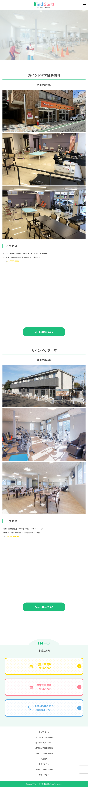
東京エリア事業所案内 (44, 753)
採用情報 (44, 758)
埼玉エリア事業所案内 (44, 748)
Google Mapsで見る (44, 331)
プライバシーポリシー (44, 769)
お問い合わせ (44, 764)
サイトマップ (44, 774)
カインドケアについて (44, 742)
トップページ (44, 732)
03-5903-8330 (13, 261)
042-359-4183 (13, 536)
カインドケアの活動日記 (44, 737)
